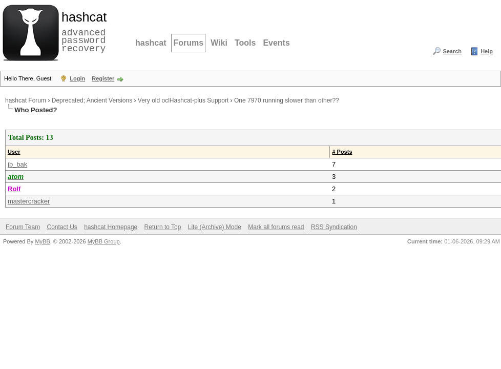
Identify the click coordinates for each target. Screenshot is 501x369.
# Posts (342, 152)
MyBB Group (104, 241)
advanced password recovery (81, 31)
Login (77, 78)
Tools (245, 42)
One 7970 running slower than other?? (286, 100)
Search (452, 51)
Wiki (219, 42)
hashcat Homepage (110, 227)
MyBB (42, 241)
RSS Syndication (334, 227)
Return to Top (162, 227)
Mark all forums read (276, 227)
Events (276, 42)
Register (103, 78)
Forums (188, 42)
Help (487, 51)
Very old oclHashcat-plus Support (183, 100)
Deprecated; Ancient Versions (92, 100)
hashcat (150, 42)
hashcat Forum (25, 100)
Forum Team (23, 227)
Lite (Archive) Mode (214, 227)
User (14, 152)
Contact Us (62, 227)
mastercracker (29, 201)
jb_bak (17, 164)
